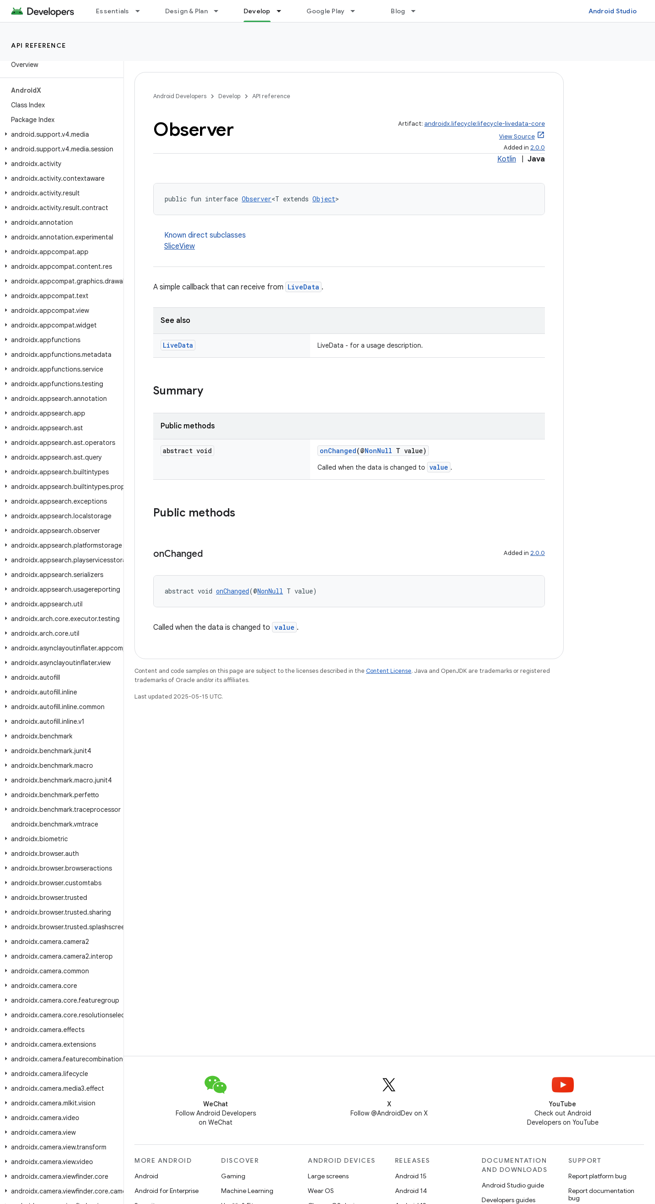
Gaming (233, 1176)
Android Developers (179, 96)
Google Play (325, 11)
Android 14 (411, 1191)
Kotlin (506, 159)
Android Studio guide (513, 1185)
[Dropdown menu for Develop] (283, 11)
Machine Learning (247, 1191)
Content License (388, 671)
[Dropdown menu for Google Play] (356, 11)
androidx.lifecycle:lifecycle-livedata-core (484, 124)
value (438, 467)
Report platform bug (597, 1176)
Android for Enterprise (166, 1191)
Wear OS (321, 1191)
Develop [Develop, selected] (257, 11)
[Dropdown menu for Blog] (417, 11)
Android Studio (612, 11)
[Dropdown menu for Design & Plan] (220, 11)
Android (146, 1176)
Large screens (328, 1176)
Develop (229, 96)
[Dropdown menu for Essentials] (141, 11)
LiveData (303, 287)
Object (323, 198)
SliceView (179, 246)
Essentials (112, 11)
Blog (398, 11)
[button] (60, 134)
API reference (39, 45)
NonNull (378, 450)
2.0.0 (537, 147)
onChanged (338, 450)
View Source (517, 136)
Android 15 (411, 1176)
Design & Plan (186, 11)
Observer (257, 198)
